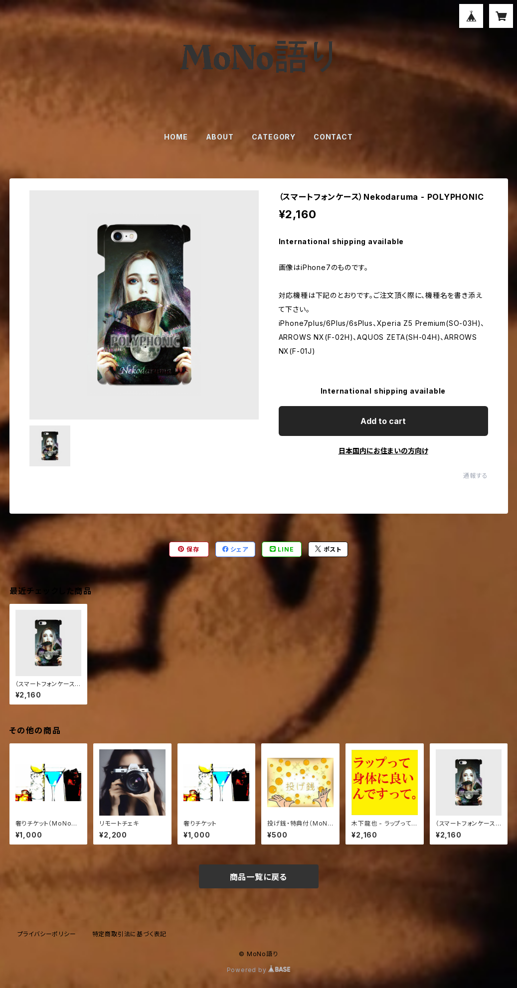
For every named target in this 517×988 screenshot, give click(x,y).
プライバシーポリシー (46, 934)
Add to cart (383, 421)
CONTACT (333, 137)
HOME (175, 137)
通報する (475, 475)
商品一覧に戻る (259, 877)
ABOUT (220, 137)
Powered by (259, 970)
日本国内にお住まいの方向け (383, 450)
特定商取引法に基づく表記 (129, 934)
